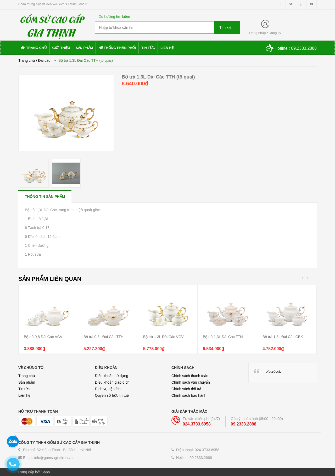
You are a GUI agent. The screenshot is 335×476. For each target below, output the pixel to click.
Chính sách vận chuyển (190, 382)
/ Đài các (43, 60)
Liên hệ (24, 395)
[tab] (44, 196)
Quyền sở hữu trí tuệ (112, 395)
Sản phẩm (26, 382)
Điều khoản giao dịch (112, 382)
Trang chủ (26, 376)
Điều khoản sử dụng (111, 376)
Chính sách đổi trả (186, 389)
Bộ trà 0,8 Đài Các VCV (43, 337)
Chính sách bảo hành (188, 395)
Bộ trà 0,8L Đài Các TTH (103, 337)
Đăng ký (275, 33)
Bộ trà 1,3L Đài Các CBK (283, 337)
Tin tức (24, 389)
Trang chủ (26, 60)
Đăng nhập (257, 33)
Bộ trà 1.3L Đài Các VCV (163, 337)
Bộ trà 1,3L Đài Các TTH (223, 337)
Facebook (273, 371)
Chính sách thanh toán (189, 376)
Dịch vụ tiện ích (108, 389)
